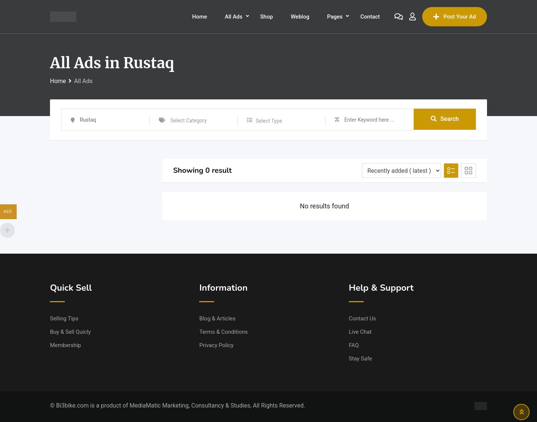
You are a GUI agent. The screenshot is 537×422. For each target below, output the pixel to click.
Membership (65, 345)
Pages (335, 16)
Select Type (269, 121)
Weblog (300, 16)
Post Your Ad (454, 16)
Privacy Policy (216, 345)
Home (199, 16)
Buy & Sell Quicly (70, 332)
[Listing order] (401, 170)
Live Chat (360, 332)
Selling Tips (64, 318)
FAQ (354, 345)
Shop (266, 16)
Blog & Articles (217, 318)
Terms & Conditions (223, 332)
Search (445, 119)
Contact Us (362, 318)
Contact (370, 16)
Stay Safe (360, 358)
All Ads (233, 16)
